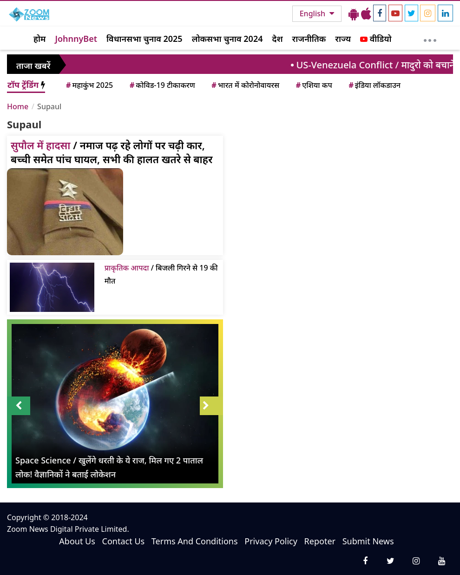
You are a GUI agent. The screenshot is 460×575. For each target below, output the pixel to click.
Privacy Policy (270, 541)
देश (277, 38)
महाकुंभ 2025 (89, 85)
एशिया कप (313, 85)
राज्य (343, 38)
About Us (77, 541)
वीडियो (375, 38)
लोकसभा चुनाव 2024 (227, 38)
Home (17, 106)
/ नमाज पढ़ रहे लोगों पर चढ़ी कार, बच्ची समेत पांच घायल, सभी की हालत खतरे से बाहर (111, 152)
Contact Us (123, 541)
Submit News (368, 541)
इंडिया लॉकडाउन (374, 85)
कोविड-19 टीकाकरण (161, 85)
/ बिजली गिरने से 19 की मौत (161, 274)
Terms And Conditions (194, 541)
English (313, 13)
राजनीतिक (309, 38)
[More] (430, 38)
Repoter (319, 541)
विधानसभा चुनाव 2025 (144, 38)
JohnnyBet (76, 38)
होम (39, 38)
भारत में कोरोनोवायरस (244, 85)
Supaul (49, 106)
